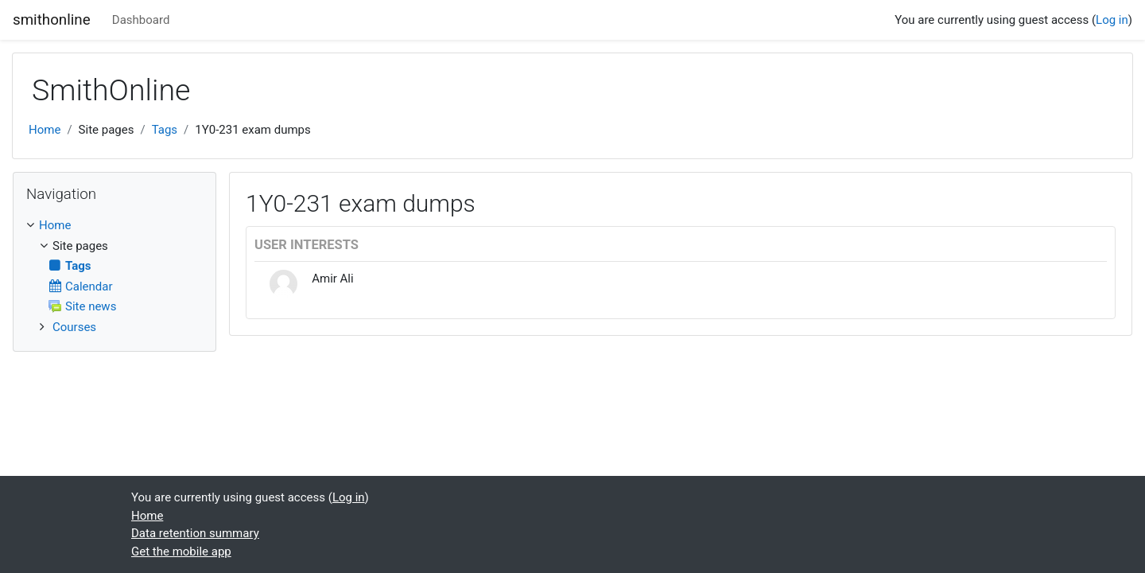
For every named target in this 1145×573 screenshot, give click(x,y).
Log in (1112, 20)
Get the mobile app (181, 551)
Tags (164, 130)
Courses (74, 327)
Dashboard (141, 20)
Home (44, 130)
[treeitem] (114, 225)
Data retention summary (195, 533)
